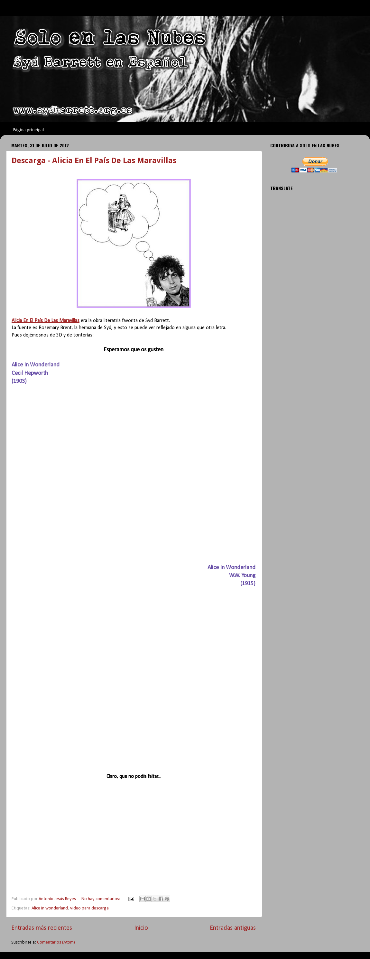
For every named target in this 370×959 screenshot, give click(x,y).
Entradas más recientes (41, 928)
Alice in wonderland (50, 908)
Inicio (141, 928)
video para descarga (89, 908)
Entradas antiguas (233, 928)
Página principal (28, 129)
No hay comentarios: (101, 899)
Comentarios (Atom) (56, 942)
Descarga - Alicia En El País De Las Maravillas (94, 160)
